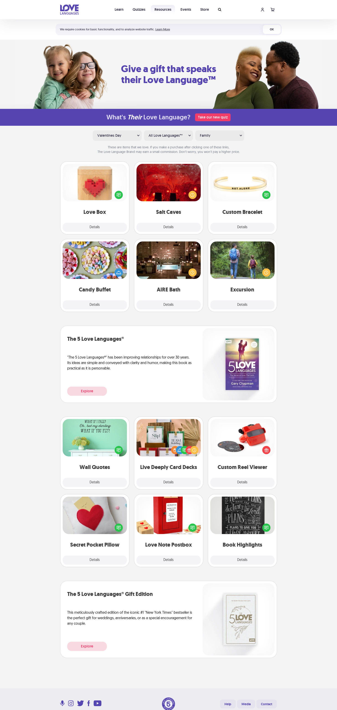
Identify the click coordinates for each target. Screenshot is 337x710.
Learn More (162, 29)
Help (227, 704)
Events (185, 9)
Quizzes (139, 9)
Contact (266, 704)
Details (95, 227)
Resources (162, 9)
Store (204, 9)
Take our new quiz (213, 117)
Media (246, 704)
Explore (87, 391)
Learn (119, 9)
